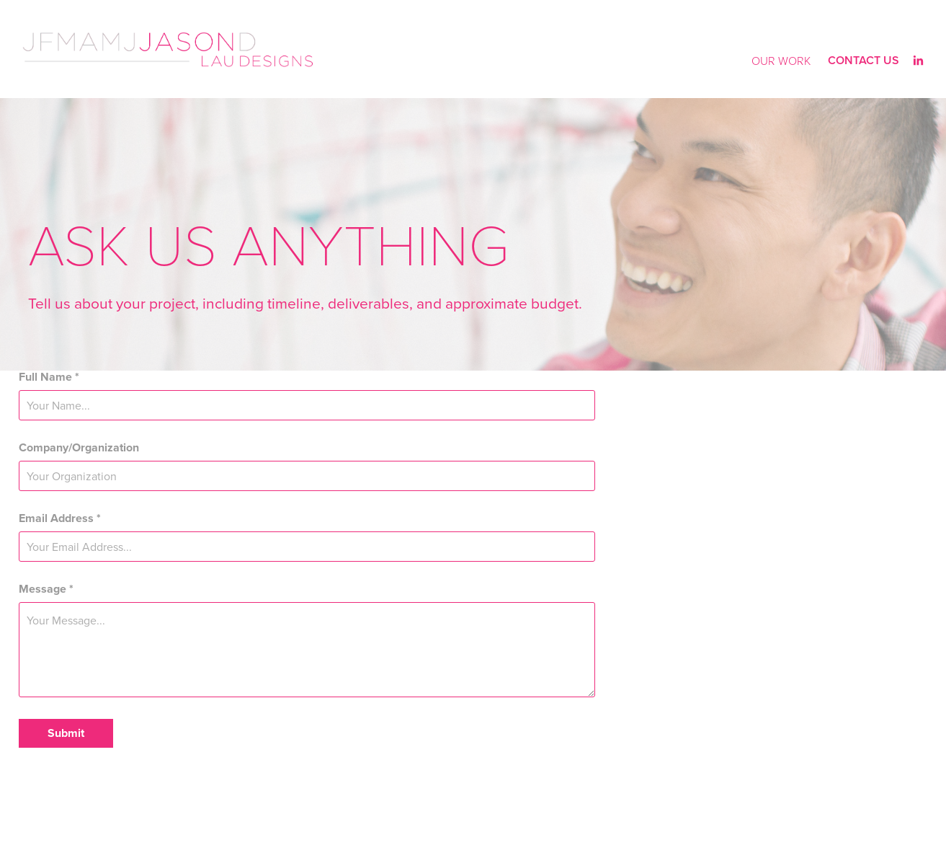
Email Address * (60, 518)
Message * (46, 589)
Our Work (781, 61)
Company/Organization (79, 448)
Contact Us (863, 60)
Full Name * (49, 377)
